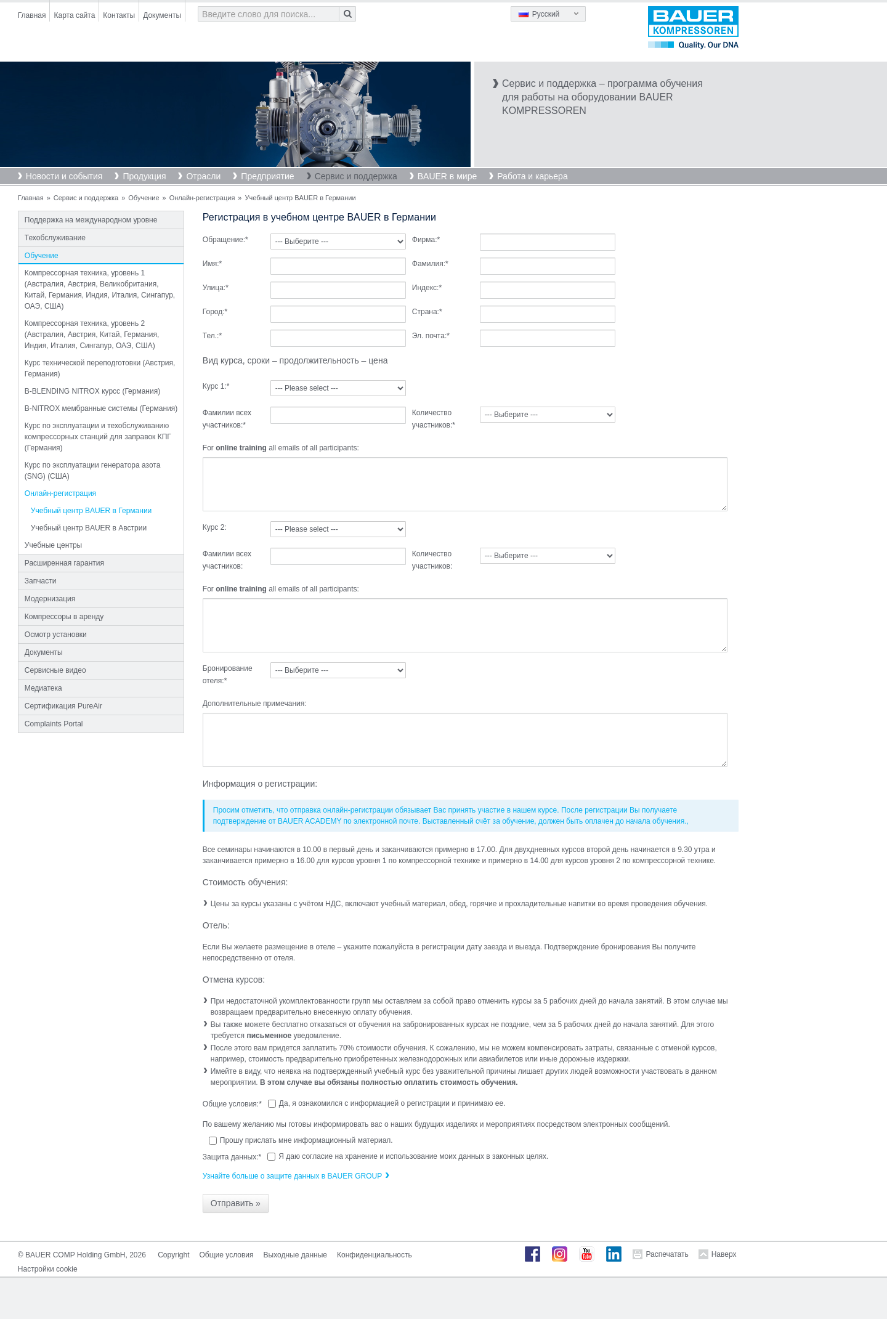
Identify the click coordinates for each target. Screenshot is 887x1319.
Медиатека (43, 688)
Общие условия (227, 1255)
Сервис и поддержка (356, 176)
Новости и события (64, 176)
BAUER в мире (447, 176)
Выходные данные (295, 1255)
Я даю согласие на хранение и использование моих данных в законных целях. (413, 1156)
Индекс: (427, 287)
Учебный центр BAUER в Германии (91, 510)
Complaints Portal (54, 724)
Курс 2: (215, 527)
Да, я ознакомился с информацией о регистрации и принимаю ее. (392, 1103)
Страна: (427, 311)
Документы (162, 15)
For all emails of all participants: (281, 448)
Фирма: (426, 239)
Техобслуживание (55, 237)
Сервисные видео (55, 670)
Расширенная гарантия (64, 563)
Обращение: (225, 239)
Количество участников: (433, 418)
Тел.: (212, 335)
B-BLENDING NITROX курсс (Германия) (92, 391)
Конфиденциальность (374, 1255)
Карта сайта (74, 15)
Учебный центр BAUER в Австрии (89, 528)
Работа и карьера (532, 176)
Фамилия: (430, 263)
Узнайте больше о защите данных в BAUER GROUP (292, 1176)
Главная (32, 15)
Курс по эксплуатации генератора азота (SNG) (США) (93, 471)
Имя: (212, 263)
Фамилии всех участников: (227, 418)
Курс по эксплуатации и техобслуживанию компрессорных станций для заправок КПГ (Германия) (98, 436)
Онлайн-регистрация (202, 197)
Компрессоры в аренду (64, 616)
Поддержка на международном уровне (91, 220)
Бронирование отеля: (228, 674)
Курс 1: (216, 386)
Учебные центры (53, 545)
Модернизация (50, 599)
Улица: (216, 287)
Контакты (119, 15)
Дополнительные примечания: (255, 703)
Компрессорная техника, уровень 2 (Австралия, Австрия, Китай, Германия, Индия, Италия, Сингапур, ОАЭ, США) (92, 334)
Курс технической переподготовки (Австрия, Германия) (100, 368)
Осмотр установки (56, 634)
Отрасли (203, 176)
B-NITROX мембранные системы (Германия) (101, 408)
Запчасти (41, 581)
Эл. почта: (431, 335)
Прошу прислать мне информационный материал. (306, 1140)
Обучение (143, 197)
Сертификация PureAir (63, 706)
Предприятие (267, 176)
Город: (215, 311)
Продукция (144, 176)
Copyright (173, 1255)
